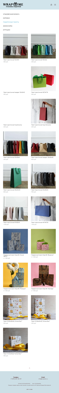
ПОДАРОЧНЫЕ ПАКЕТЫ (11, 22)
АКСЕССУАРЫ (7, 26)
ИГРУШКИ (6, 30)
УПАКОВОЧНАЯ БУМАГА (11, 14)
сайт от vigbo (29, 389)
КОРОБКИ (6, 18)
